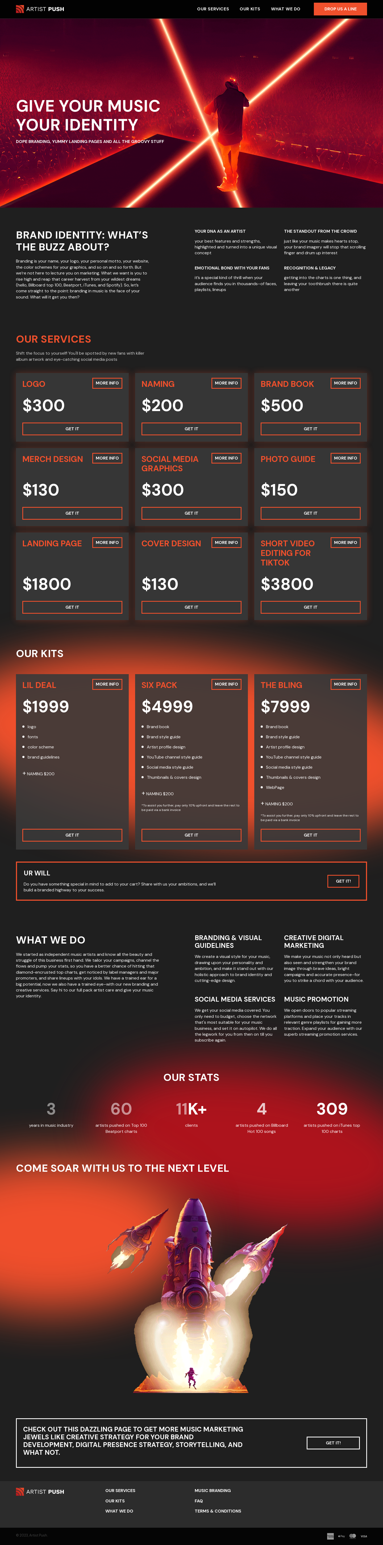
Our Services (213, 9)
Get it (72, 429)
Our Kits (250, 9)
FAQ (199, 1501)
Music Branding (213, 1490)
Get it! (343, 881)
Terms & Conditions (218, 1511)
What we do (286, 9)
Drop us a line (340, 9)
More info (107, 383)
